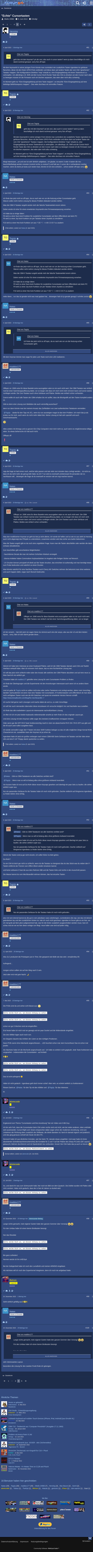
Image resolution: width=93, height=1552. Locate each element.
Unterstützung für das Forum (45, 1528)
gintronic (55, 1488)
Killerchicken (12, 1405)
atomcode (25, 1154)
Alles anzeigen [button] (51, 351)
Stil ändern (86, 1541)
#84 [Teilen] (87, 255)
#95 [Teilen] (87, 1001)
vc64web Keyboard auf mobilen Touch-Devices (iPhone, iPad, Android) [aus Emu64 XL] (41, 1418)
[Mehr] (91, 48)
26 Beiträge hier (18, 110)
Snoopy (10, 1429)
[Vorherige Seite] (3, 24)
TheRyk (25, 1488)
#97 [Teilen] (87, 1180)
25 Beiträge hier (18, 383)
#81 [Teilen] (87, 47)
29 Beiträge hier (18, 193)
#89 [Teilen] (87, 598)
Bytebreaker (12, 1469)
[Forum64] (40, 3)
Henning (52, 1486)
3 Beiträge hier (17, 47)
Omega (10, 1437)
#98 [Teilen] (87, 1219)
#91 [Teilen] (87, 771)
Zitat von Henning (23, 117)
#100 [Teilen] (87, 1328)
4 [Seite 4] (14, 24)
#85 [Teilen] (87, 323)
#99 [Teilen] (87, 1296)
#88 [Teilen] (87, 502)
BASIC (10, 1471)
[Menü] (89, 3)
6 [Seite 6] (20, 24)
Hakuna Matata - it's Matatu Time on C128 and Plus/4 (28, 1467)
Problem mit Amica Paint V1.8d (20, 1434)
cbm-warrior (75, 1488)
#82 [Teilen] (87, 110)
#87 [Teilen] (87, 466)
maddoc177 (22, 679)
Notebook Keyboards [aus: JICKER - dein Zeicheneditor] (29, 1443)
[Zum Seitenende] (90, 1538)
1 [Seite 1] (7, 24)
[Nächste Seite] (24, 24)
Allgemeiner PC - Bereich (16, 1447)
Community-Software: (46, 1548)
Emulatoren (12, 1423)
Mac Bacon (64, 1486)
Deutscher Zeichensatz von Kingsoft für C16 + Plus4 (28, 1451)
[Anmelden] (83, 3)
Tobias (15, 1488)
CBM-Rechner (13, 1431)
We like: (45, 1498)
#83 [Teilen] (87, 193)
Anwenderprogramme (15, 1439)
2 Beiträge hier (17, 1118)
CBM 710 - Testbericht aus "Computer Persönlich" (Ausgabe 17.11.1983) (35, 1426)
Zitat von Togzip (23, 54)
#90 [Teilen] (87, 661)
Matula (44, 1488)
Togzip (7, 413)
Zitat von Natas (22, 261)
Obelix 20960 (40, 1486)
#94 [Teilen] (87, 951)
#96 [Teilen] (87, 1118)
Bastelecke (12, 1407)
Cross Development (14, 1415)
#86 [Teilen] (87, 383)
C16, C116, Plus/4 (14, 1455)
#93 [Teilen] (87, 900)
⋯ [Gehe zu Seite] (11, 24)
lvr (9, 1461)
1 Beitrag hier (22, 1296)
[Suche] (77, 3)
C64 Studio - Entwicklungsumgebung (22, 1411)
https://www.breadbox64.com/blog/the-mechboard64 (22, 698)
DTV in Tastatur (14, 1459)
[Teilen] (84, 24)
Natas (23, 228)
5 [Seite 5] (17, 24)
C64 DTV (11, 1463)
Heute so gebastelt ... (16, 1402)
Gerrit (74, 1486)
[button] (89, 24)
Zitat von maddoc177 (25, 509)
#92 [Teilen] (87, 820)
